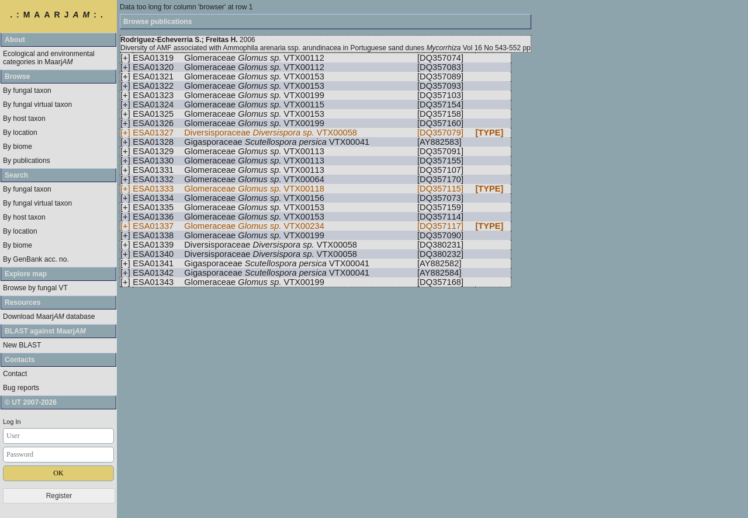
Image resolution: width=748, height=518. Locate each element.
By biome (17, 146)
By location (20, 132)
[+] (125, 57)
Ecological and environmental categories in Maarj (49, 58)
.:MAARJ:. (58, 14)
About (15, 40)
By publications (26, 161)
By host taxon (24, 118)
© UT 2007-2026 (31, 402)
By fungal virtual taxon (37, 104)
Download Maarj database (49, 316)
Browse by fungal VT (35, 288)
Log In (12, 421)
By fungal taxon (27, 90)
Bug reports (21, 388)
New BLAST (22, 345)
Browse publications (157, 22)
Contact (15, 374)
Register (59, 496)
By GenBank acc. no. (36, 259)
